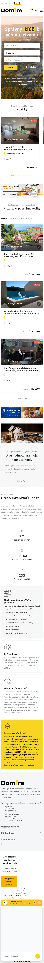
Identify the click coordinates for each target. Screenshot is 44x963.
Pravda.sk (35, 755)
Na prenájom (26, 218)
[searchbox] (22, 45)
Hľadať (10, 67)
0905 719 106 (10, 818)
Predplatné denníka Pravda (9, 881)
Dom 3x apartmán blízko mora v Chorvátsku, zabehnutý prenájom (20, 369)
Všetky (4, 218)
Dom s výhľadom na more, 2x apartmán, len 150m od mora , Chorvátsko (18, 255)
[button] (12, 175)
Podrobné (31, 67)
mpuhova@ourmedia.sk (13, 820)
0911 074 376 (10, 809)
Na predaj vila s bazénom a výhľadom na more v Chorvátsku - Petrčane (21, 312)
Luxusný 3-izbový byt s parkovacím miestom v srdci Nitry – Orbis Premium (21, 148)
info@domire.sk (10, 811)
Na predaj (14, 218)
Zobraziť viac (22, 399)
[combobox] (22, 45)
